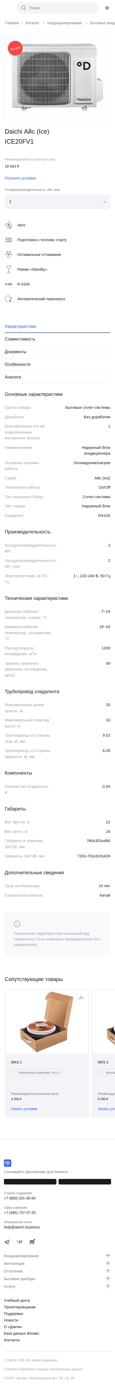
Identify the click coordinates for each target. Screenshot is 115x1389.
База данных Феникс (21, 1333)
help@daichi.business (22, 1227)
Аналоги (13, 377)
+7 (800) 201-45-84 (19, 1198)
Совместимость (20, 339)
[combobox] (57, 201)
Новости (11, 1320)
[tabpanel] (57, 76)
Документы (15, 351)
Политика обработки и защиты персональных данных (43, 1369)
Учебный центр (17, 1300)
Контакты (12, 1340)
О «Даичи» (13, 1327)
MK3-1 (16, 1062)
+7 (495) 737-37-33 (19, 1213)
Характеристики (20, 326)
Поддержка (13, 1314)
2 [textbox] (10, 201)
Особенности (17, 364)
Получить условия (20, 178)
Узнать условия (24, 1109)
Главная (12, 23)
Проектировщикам (19, 1307)
